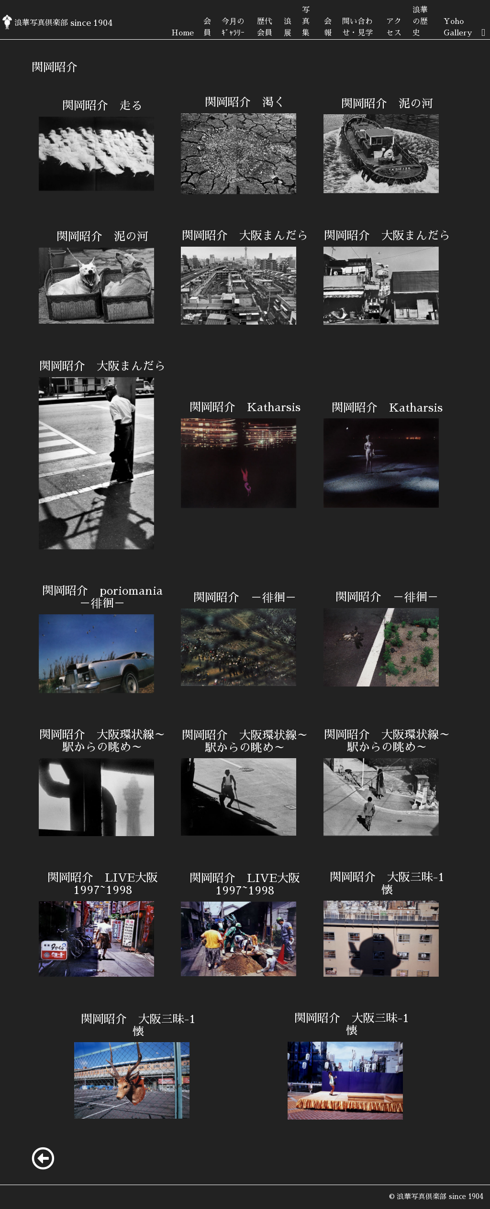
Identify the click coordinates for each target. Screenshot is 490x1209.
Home (182, 33)
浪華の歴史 (420, 21)
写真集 (306, 21)
